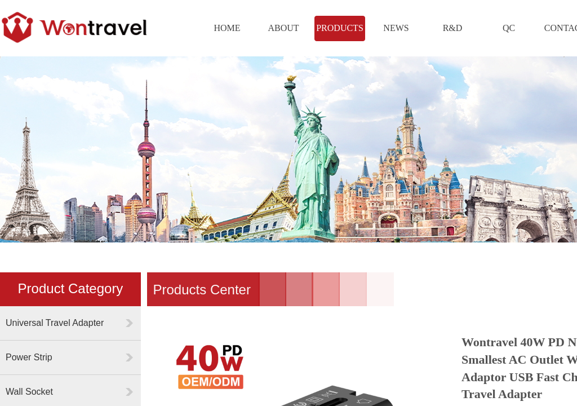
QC (509, 28)
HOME (227, 28)
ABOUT (283, 28)
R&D (453, 28)
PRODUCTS (339, 28)
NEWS (396, 28)
